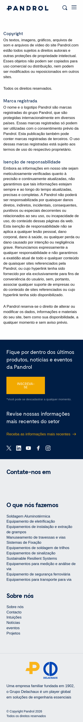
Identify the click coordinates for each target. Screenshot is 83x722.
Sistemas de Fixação (23, 542)
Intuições (13, 617)
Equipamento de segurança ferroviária (38, 574)
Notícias (13, 623)
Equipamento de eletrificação (30, 521)
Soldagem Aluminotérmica (28, 516)
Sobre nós (14, 607)
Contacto (13, 612)
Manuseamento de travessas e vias (36, 537)
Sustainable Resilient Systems (31, 558)
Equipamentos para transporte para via (38, 579)
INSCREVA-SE (26, 385)
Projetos (13, 633)
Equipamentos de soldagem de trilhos (37, 548)
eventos (13, 628)
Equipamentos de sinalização (30, 553)
